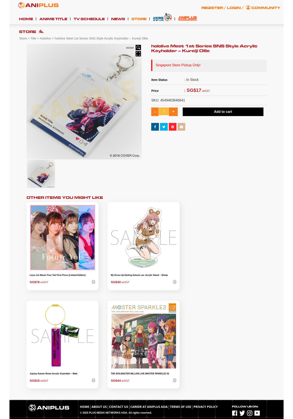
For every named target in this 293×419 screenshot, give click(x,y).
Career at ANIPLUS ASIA (149, 407)
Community (265, 8)
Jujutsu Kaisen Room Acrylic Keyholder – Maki (54, 373)
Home (26, 19)
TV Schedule (89, 19)
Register (212, 8)
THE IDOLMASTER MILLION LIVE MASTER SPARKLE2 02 (140, 373)
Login (234, 8)
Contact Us (118, 407)
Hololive (45, 38)
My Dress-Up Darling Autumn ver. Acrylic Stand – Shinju (139, 275)
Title (33, 38)
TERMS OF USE (180, 407)
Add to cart (223, 111)
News (118, 19)
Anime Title (53, 19)
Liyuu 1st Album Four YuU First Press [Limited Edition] (58, 275)
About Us (99, 407)
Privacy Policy (205, 407)
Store (139, 19)
